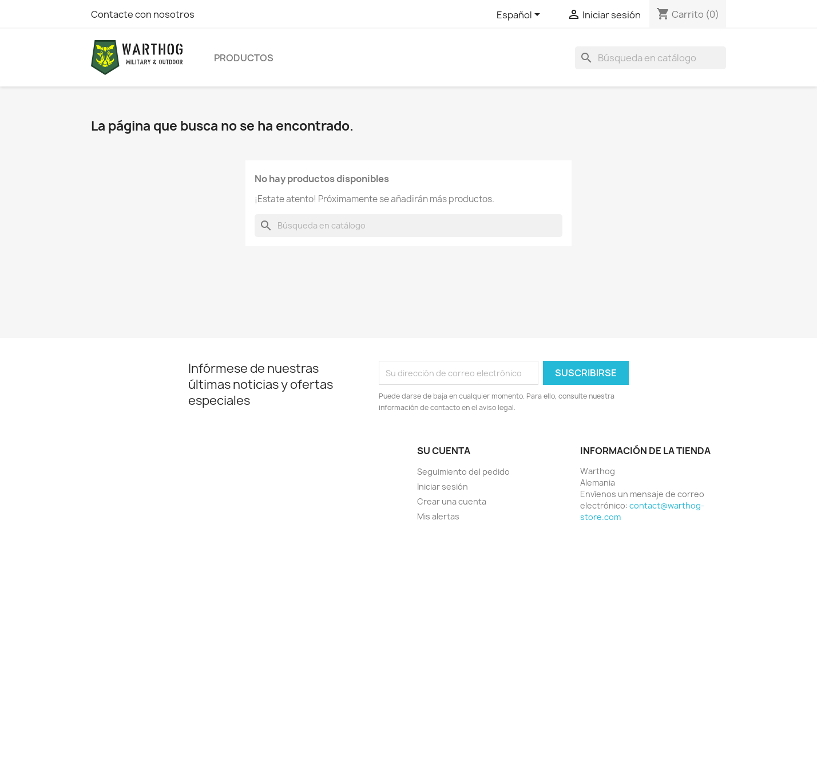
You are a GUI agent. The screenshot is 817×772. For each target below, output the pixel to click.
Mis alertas (438, 516)
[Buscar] (650, 57)
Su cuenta (443, 450)
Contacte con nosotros (143, 14)
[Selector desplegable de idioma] (520, 15)
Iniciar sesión (442, 486)
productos (243, 58)
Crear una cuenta (451, 501)
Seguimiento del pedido (463, 471)
